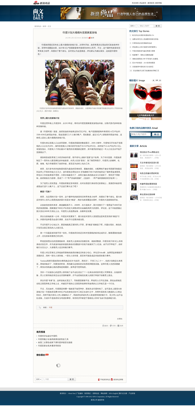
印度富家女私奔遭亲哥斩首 (49, 346)
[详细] (157, 158)
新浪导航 (158, 3)
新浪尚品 (38, 26)
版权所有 (101, 400)
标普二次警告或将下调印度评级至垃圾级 (55, 342)
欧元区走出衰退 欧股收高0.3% (143, 35)
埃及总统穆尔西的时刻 (149, 173)
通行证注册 (123, 393)
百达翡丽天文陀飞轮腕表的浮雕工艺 (146, 71)
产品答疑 (132, 393)
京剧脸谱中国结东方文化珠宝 (142, 67)
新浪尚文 (38, 14)
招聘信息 (96, 393)
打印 (114, 326)
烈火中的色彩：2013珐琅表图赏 (143, 63)
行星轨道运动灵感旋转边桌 (142, 43)
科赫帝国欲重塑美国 (148, 184)
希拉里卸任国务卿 (147, 194)
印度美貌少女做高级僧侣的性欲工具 (53, 339)
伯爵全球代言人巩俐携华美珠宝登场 (145, 39)
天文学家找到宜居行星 (149, 163)
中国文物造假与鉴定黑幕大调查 (143, 51)
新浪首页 (151, 3)
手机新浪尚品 (105, 380)
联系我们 (87, 393)
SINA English (113, 393)
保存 (106, 326)
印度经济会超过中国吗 (47, 336)
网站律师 (104, 393)
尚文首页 (135, 3)
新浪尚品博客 (118, 380)
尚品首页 (143, 3)
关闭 (121, 326)
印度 (50, 307)
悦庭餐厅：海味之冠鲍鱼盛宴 (142, 55)
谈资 (44, 26)
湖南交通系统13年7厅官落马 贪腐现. (145, 59)
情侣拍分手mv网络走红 (149, 152)
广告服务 (79, 393)
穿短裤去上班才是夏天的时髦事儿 (144, 47)
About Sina (71, 393)
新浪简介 (63, 393)
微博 (92, 38)
